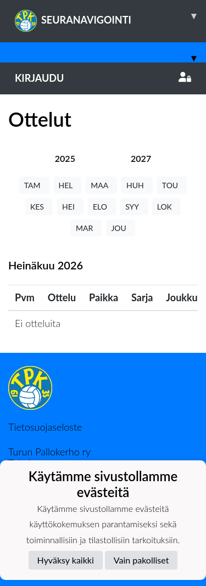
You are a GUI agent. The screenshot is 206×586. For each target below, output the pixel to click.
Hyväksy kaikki (65, 560)
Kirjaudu (103, 78)
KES (39, 206)
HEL (68, 185)
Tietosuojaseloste (45, 427)
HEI (70, 206)
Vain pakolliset (141, 560)
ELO (102, 206)
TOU (172, 185)
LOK (166, 206)
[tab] (65, 158)
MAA (101, 185)
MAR (86, 228)
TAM (34, 185)
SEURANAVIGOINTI (110, 16)
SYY (133, 206)
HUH (137, 185)
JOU (120, 228)
